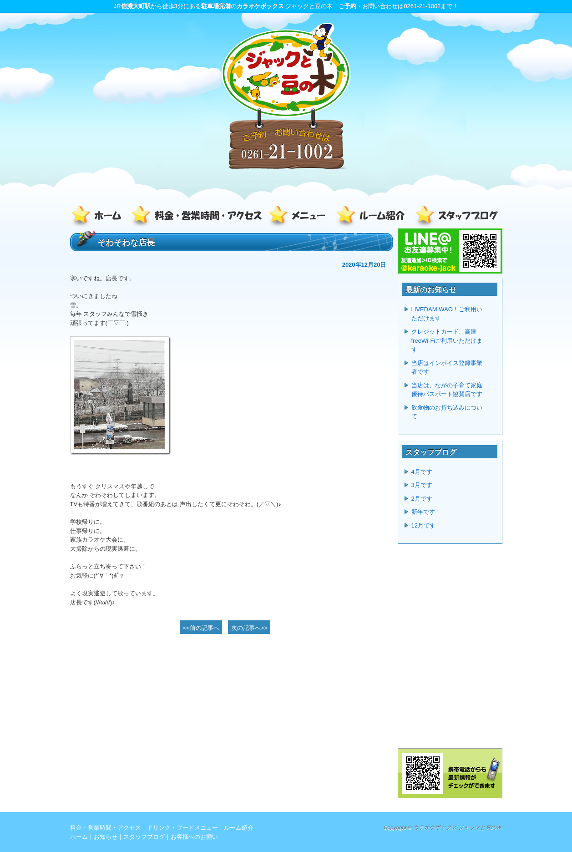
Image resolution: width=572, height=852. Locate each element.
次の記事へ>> (249, 627)
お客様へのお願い (194, 836)
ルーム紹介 (372, 216)
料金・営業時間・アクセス (197, 216)
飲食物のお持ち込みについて (446, 412)
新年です (423, 511)
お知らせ (105, 836)
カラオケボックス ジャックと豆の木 (457, 827)
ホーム (99, 216)
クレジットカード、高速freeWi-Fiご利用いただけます (447, 340)
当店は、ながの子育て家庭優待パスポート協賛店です (446, 390)
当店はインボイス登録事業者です (446, 367)
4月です (421, 471)
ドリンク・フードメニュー (300, 216)
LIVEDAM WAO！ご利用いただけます (446, 314)
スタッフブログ (454, 216)
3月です (421, 485)
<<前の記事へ (201, 627)
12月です (423, 525)
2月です (421, 498)
